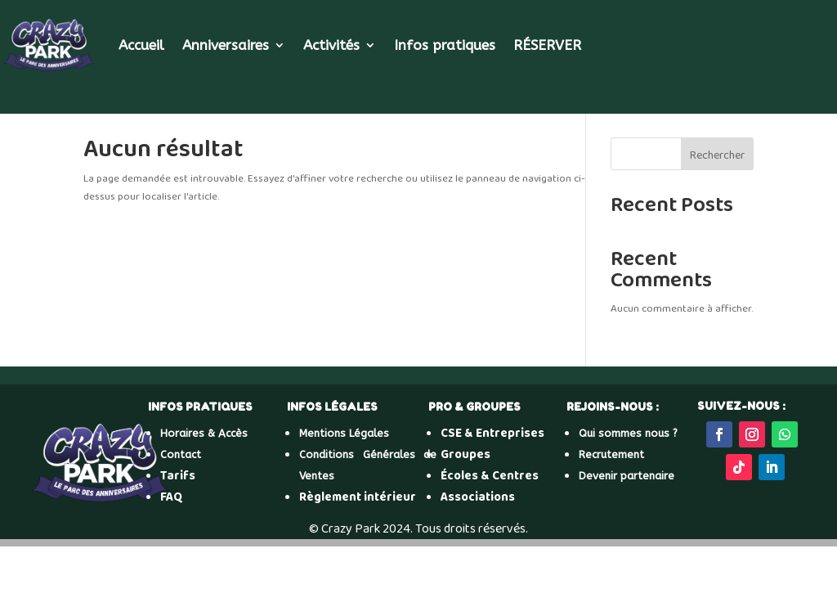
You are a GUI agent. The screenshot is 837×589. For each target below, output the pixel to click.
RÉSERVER (547, 45)
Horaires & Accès (204, 433)
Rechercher (717, 155)
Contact (180, 454)
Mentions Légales (344, 433)
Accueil (141, 45)
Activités (331, 45)
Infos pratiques (444, 45)
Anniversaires (225, 45)
